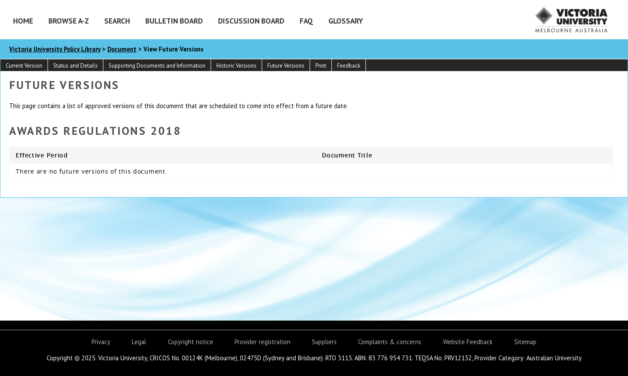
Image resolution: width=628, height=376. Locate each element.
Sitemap (525, 342)
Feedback (348, 65)
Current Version (24, 65)
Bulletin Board (174, 21)
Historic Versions (236, 65)
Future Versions (285, 65)
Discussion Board (251, 21)
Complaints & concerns (389, 342)
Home (23, 21)
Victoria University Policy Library (54, 49)
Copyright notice (190, 342)
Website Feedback (468, 342)
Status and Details (75, 65)
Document (122, 49)
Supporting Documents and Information (157, 65)
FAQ (306, 21)
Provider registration (262, 342)
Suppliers (324, 342)
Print (320, 65)
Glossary (345, 21)
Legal (139, 342)
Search (117, 21)
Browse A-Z (68, 21)
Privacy (101, 342)
